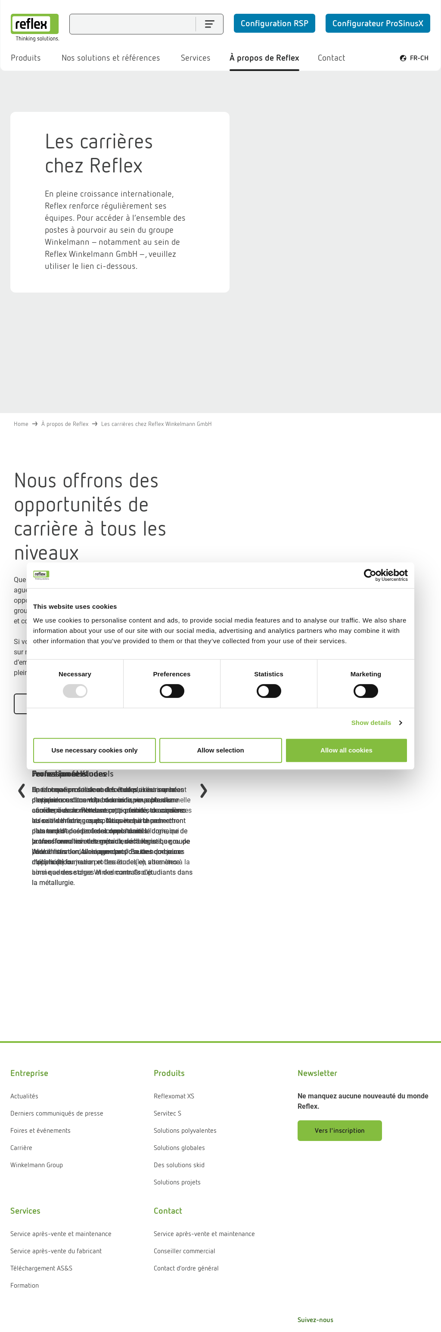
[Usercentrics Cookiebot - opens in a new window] (370, 575)
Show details (371, 722)
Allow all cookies (346, 750)
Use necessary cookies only (94, 750)
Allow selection (220, 750)
